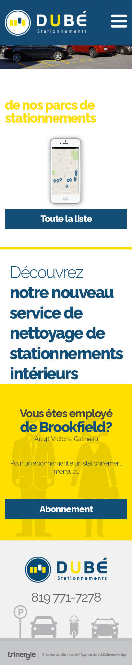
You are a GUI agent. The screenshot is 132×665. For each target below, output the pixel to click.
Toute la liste (66, 218)
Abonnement (66, 509)
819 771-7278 (66, 597)
